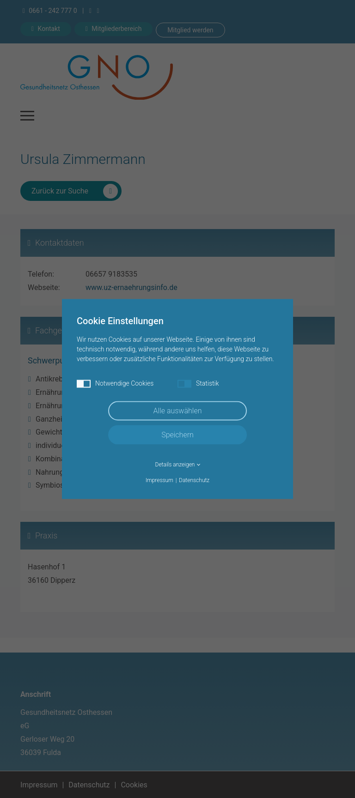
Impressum (159, 480)
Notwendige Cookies (115, 384)
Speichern (177, 434)
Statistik (198, 384)
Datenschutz (194, 480)
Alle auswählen (177, 410)
